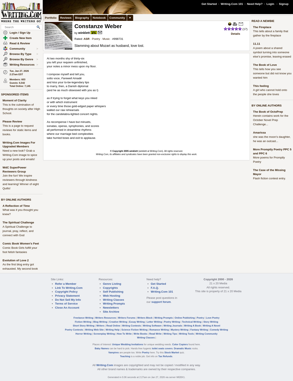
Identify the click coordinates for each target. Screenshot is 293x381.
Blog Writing (100, 322)
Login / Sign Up (20, 32)
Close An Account (67, 307)
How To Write (124, 333)
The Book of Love (265, 64)
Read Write (155, 333)
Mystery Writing (179, 329)
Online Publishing (185, 317)
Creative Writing (118, 322)
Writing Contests (131, 325)
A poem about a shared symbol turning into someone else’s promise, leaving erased (272, 52)
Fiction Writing (83, 322)
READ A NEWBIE (263, 21)
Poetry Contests (74, 329)
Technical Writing (192, 322)
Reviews (65, 17)
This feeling (261, 86)
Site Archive (111, 311)
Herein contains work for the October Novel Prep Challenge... (270, 120)
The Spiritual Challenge (18, 222)
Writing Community (207, 333)
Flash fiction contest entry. (269, 178)
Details (235, 33)
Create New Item (21, 38)
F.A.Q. (155, 287)
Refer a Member (65, 283)
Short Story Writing (83, 325)
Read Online (113, 325)
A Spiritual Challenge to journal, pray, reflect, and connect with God (18, 231)
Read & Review (20, 43)
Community (24, 49)
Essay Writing (137, 322)
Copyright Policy (66, 291)
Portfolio (51, 17)
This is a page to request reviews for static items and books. (20, 130)
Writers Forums (126, 317)
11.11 (256, 43)
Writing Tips (170, 333)
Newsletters (111, 307)
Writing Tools (186, 333)
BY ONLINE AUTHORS (16, 199)
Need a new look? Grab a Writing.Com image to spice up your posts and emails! (20, 155)
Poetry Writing (172, 322)
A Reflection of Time (16, 205)
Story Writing (210, 322)
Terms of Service (66, 303)
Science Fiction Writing (134, 329)
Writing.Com (104, 365)
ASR (87, 38)
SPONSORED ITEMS (15, 94)
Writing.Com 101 (232, 4)
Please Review (12, 121)
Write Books (140, 333)
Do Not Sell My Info (68, 299)
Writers (100, 325)
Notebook (99, 17)
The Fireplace (262, 27)
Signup (284, 4)
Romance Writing (159, 329)
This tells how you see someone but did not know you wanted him (272, 73)
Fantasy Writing (199, 329)
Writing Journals (173, 325)
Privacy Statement (67, 295)
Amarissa (259, 132)
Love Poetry (213, 317)
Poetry (96, 38)
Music (106, 38)
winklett (84, 33)
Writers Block (144, 317)
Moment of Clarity (15, 100)
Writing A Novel (211, 325)
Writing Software (152, 325)
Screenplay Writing (104, 333)
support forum (161, 301)
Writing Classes (113, 299)
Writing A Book (192, 325)
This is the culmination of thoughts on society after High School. (21, 109)
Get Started (209, 4)
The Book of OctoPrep (268, 111)
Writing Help (112, 329)
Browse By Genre (24, 59)
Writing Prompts (114, 303)
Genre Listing (112, 283)
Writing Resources (24, 65)
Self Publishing (113, 291)
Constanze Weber (98, 26)
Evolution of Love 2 (16, 260)
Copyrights (110, 287)
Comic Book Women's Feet (21, 243)
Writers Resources (105, 317)
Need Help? (254, 4)
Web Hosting (111, 295)
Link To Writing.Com (68, 287)
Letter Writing (154, 322)
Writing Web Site (94, 329)
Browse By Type (24, 54)
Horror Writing (83, 333)
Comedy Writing (219, 329)
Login (270, 4)
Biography (82, 17)
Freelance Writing (83, 317)
